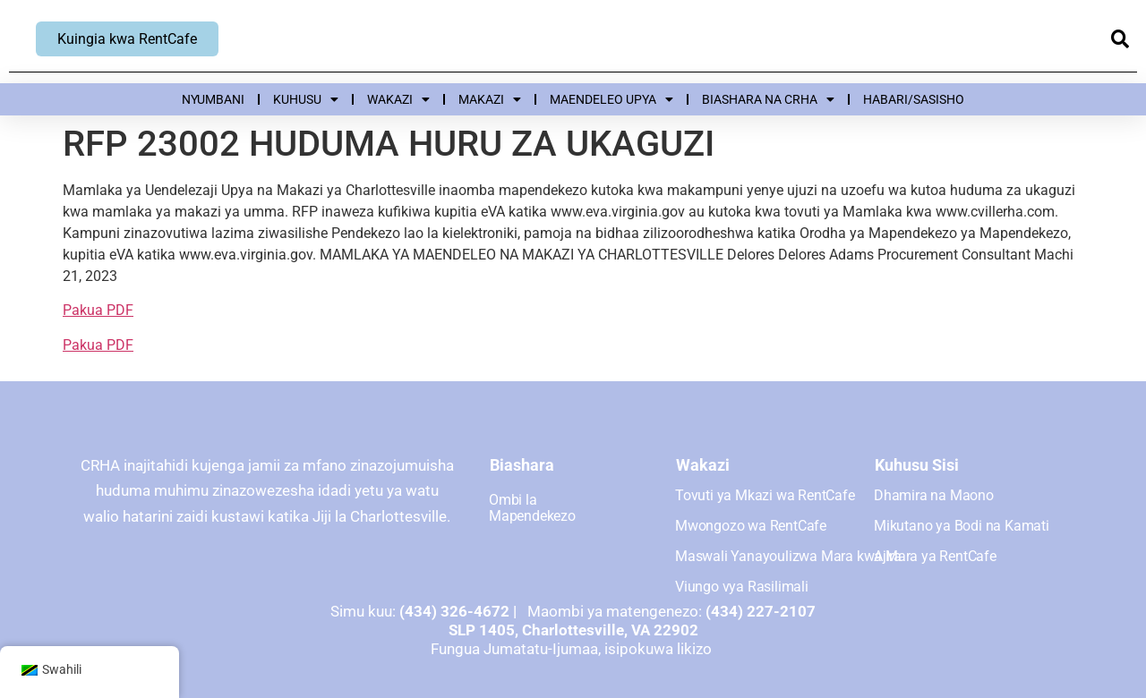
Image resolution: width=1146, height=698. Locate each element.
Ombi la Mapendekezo (532, 507)
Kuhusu (305, 99)
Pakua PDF (98, 310)
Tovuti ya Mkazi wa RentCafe (765, 495)
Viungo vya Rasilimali (741, 586)
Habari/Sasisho (913, 99)
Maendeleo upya (611, 99)
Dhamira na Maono (934, 495)
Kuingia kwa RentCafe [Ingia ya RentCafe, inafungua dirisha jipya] (127, 38)
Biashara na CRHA (768, 99)
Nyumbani (213, 99)
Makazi (489, 99)
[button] (1119, 39)
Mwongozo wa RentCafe (750, 525)
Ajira (888, 556)
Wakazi (398, 99)
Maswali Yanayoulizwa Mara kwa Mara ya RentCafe (835, 556)
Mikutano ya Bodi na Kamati (961, 525)
